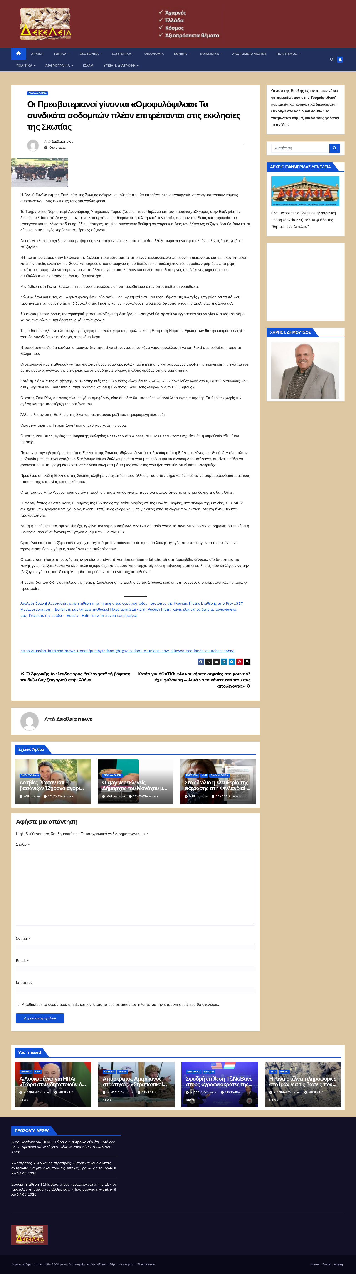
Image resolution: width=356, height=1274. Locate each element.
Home (314, 1264)
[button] (332, 59)
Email (22, 960)
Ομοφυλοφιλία (38, 93)
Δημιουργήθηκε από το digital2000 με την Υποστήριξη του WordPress (59, 1264)
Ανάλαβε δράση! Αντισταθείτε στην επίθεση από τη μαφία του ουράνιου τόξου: (85, 603)
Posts (326, 1264)
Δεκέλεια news (62, 141)
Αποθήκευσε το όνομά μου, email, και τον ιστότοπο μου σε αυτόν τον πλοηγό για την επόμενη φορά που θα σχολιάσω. (120, 1004)
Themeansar (146, 1264)
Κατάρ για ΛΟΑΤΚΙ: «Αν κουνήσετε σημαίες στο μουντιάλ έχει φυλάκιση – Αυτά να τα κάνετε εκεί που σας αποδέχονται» (194, 680)
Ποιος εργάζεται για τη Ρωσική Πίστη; (141, 609)
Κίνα (37, 1071)
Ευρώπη (209, 1071)
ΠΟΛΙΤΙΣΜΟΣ (287, 54)
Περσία (122, 1071)
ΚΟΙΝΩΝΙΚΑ (210, 54)
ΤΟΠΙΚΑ (60, 54)
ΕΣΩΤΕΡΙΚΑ (89, 54)
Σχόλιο (23, 844)
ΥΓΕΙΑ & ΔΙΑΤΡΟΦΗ (120, 65)
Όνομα (23, 938)
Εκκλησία (192, 775)
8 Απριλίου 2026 (37, 1092)
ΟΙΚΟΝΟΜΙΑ (154, 54)
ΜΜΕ (204, 775)
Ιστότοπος (24, 982)
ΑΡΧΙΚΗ (37, 54)
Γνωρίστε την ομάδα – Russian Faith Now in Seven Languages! (83, 615)
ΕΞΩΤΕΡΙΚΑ (122, 54)
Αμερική (26, 1071)
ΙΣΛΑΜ (88, 65)
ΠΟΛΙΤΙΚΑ (24, 65)
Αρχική (338, 1264)
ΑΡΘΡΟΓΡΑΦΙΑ (58, 65)
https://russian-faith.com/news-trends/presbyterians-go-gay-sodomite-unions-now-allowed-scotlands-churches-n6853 (127, 651)
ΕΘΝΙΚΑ (181, 54)
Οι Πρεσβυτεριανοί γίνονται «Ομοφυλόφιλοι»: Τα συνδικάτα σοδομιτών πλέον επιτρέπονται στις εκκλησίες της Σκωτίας (133, 115)
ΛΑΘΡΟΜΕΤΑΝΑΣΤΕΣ (249, 54)
